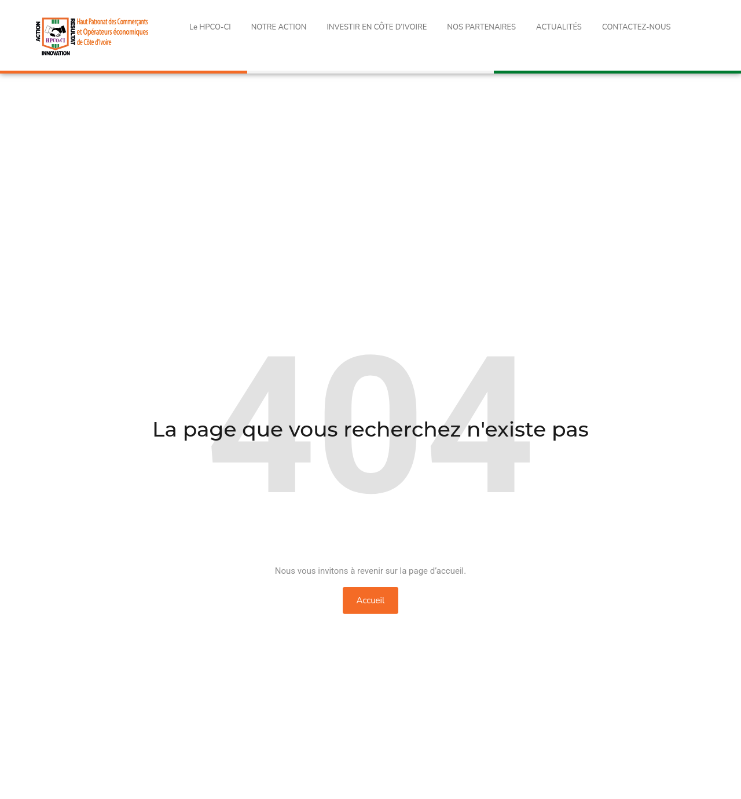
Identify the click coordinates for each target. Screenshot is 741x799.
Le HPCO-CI (210, 27)
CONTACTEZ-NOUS (636, 27)
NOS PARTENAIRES (481, 27)
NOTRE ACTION (279, 27)
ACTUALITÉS (559, 27)
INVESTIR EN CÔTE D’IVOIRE (377, 27)
